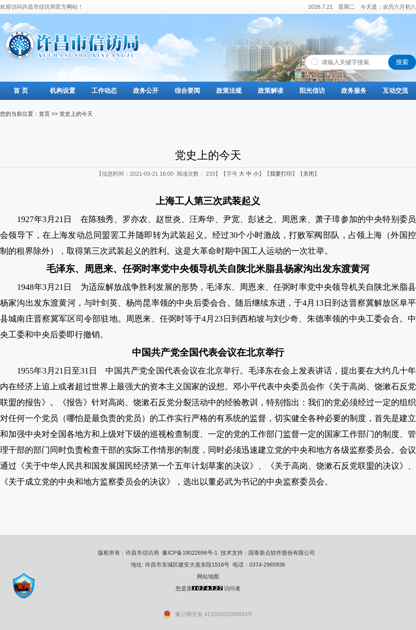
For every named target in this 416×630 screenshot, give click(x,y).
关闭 (308, 173)
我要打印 (281, 173)
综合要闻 (187, 90)
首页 (44, 114)
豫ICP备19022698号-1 (190, 553)
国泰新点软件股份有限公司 (281, 553)
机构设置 (62, 90)
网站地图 (208, 576)
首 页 (20, 90)
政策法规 (229, 90)
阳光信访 (312, 90)
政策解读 (270, 90)
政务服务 (353, 90)
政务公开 (145, 90)
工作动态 (104, 90)
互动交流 (395, 90)
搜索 (402, 62)
